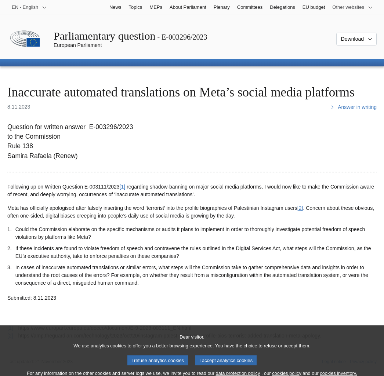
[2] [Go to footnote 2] (300, 208)
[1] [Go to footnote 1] (123, 187)
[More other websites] (353, 7)
